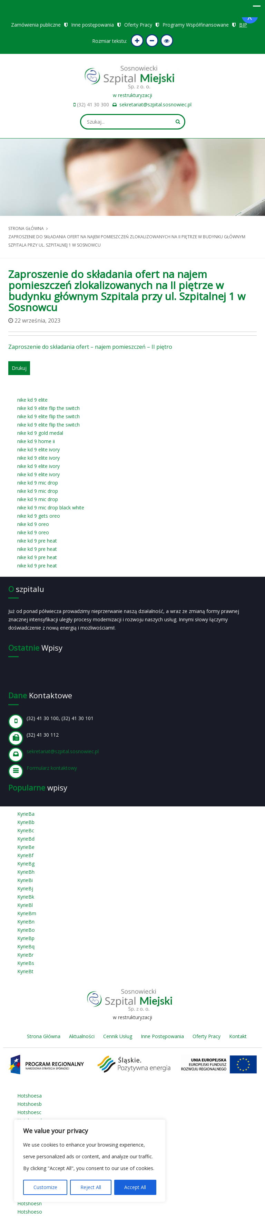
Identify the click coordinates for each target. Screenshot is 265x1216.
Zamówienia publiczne (36, 24)
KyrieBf (25, 855)
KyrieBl (25, 905)
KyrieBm (26, 913)
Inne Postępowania (162, 1036)
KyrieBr (25, 954)
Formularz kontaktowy (52, 768)
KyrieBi (25, 880)
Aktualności (82, 1036)
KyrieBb (26, 822)
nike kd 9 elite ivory (38, 449)
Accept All (135, 1187)
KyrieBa (26, 814)
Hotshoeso (29, 1211)
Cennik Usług (117, 1036)
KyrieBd (26, 838)
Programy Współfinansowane (196, 24)
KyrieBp (26, 938)
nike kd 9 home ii (36, 441)
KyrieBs (25, 963)
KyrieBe (26, 847)
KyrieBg (26, 863)
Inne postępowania (92, 24)
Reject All (90, 1187)
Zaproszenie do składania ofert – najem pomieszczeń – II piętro (90, 347)
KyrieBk (25, 896)
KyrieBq (26, 946)
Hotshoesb (29, 1104)
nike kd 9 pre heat (37, 540)
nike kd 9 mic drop (37, 482)
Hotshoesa (29, 1095)
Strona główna (26, 228)
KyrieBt (25, 971)
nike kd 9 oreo (33, 524)
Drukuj (19, 368)
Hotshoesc (29, 1112)
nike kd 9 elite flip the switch (48, 408)
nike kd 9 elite (32, 399)
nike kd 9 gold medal (40, 433)
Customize (45, 1187)
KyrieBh (26, 872)
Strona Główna (43, 1036)
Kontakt (238, 1036)
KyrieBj (25, 888)
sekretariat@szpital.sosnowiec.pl (155, 104)
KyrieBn (26, 921)
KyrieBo (26, 930)
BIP (243, 24)
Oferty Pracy (138, 24)
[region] (90, 1160)
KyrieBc (25, 830)
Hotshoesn (29, 1203)
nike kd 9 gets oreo (38, 516)
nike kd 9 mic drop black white (50, 507)
